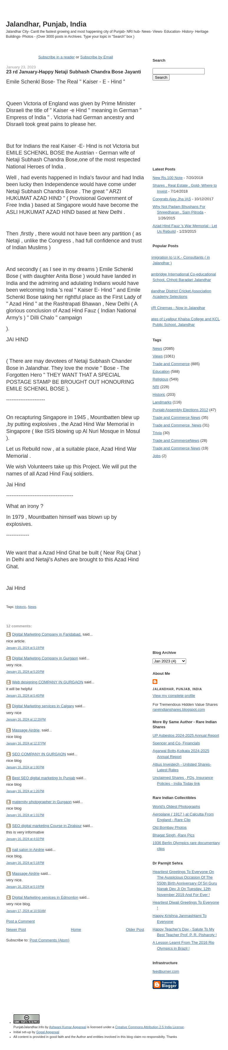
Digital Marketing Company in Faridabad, (47, 634)
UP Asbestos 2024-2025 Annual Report (186, 735)
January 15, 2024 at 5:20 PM (25, 671)
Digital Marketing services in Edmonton (45, 897)
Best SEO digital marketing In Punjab (43, 778)
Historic (20, 606)
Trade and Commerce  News (177, 425)
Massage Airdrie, (26, 730)
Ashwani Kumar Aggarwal (67, 1027)
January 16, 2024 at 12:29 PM (26, 719)
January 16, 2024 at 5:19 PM (25, 886)
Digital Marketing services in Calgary (43, 706)
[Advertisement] (75, 954)
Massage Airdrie (25, 873)
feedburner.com (166, 971)
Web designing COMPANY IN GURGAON (47, 682)
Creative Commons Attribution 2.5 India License (149, 1027)
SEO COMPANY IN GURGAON (39, 754)
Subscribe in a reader (56, 57)
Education (161, 371)
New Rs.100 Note (168, 177)
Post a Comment (20, 921)
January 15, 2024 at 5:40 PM (25, 695)
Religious (160, 379)
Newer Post (16, 929)
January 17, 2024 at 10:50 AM (26, 911)
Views (158, 356)
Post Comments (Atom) (50, 940)
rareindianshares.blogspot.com (179, 709)
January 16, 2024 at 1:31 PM (25, 815)
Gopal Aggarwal (47, 1032)
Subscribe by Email (96, 57)
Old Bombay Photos (170, 827)
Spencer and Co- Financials (176, 743)
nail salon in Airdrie (28, 849)
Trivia (157, 433)
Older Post (135, 929)
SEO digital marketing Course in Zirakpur (47, 825)
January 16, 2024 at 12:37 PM (26, 743)
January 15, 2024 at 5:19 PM (25, 647)
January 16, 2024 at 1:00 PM (25, 767)
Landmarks (162, 402)
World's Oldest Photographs (176, 806)
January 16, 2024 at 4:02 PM (25, 839)
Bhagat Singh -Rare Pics (173, 835)
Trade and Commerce (171, 364)
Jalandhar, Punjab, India (46, 24)
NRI (156, 387)
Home (76, 929)
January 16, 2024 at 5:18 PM (25, 862)
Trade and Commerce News (176, 417)
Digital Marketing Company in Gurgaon (45, 658)
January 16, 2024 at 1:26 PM (25, 791)
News (32, 606)
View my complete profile (174, 695)
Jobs (157, 456)
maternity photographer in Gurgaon (42, 802)
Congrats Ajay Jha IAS (172, 199)
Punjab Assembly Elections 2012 (180, 410)
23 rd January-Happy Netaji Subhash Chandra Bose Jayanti (73, 71)
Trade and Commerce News (176, 440)
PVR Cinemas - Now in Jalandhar (176, 308)
